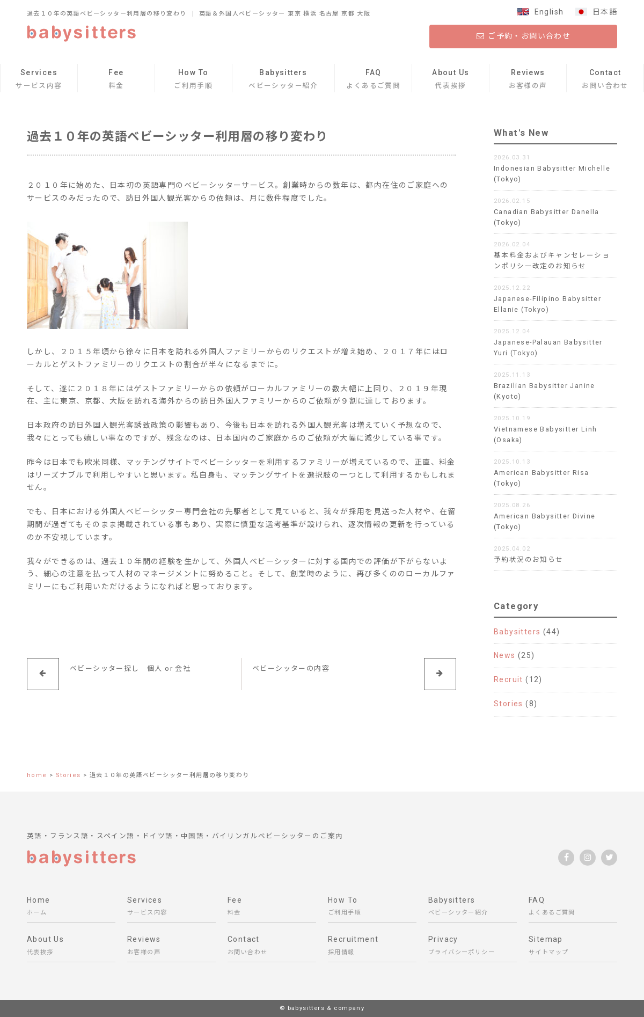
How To (193, 80)
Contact (605, 80)
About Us (450, 80)
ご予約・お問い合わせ (523, 36)
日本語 (604, 12)
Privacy (472, 947)
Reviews (528, 80)
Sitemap (573, 947)
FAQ (373, 80)
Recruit (508, 679)
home (37, 775)
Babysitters (283, 80)
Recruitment (372, 947)
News (505, 655)
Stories (508, 703)
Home (71, 908)
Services (39, 80)
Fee (116, 80)
